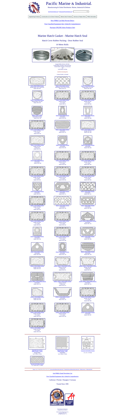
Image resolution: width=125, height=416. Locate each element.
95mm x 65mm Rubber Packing (37, 252)
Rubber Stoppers (82, 369)
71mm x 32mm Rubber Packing (62, 160)
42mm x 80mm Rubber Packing (37, 86)
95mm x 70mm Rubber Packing (62, 252)
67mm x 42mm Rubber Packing (37, 129)
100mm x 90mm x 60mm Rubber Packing (37, 281)
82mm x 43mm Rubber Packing (87, 191)
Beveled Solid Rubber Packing (37, 364)
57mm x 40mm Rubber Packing (87, 100)
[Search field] (81, 12)
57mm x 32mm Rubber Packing (62, 100)
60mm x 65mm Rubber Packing (62, 115)
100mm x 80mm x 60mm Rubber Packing (62, 266)
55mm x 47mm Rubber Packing (87, 86)
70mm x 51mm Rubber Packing (37, 145)
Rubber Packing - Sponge (37, 351)
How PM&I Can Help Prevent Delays (62, 20)
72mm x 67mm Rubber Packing (37, 191)
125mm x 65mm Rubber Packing (88, 312)
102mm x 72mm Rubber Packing (37, 297)
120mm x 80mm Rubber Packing (37, 312)
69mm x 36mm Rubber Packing (62, 129)
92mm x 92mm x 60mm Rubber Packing (87, 221)
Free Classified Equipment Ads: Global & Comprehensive (63, 24)
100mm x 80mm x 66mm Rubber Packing (88, 266)
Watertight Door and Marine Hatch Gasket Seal (71, 369)
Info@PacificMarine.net (53, 11)
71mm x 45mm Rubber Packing (87, 176)
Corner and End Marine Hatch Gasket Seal (56, 369)
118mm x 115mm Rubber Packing (62, 297)
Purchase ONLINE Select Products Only (62, 27)
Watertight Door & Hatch (37, 350)
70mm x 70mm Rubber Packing (37, 160)
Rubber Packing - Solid (62, 351)
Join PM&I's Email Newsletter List (62, 373)
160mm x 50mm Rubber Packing (37, 327)
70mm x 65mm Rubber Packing (62, 145)
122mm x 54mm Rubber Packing (62, 312)
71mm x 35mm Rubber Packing (87, 160)
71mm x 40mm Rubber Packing (37, 176)
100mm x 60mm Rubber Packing (88, 252)
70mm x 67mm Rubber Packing (87, 145)
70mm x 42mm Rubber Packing (87, 129)
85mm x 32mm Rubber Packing (37, 205)
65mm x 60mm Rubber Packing (87, 115)
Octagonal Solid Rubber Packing (88, 350)
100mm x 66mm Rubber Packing (37, 266)
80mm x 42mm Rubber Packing (62, 191)
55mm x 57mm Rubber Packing (37, 100)
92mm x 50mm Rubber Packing (87, 205)
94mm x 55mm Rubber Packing (87, 236)
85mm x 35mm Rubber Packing (62, 205)
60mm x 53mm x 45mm (37, 115)
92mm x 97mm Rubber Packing (37, 236)
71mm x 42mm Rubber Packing (62, 176)
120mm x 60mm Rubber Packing (88, 297)
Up (36, 369)
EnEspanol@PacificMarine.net (65, 11)
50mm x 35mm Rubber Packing (62, 86)
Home (34, 369)
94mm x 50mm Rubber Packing (62, 236)
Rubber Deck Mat (89, 369)
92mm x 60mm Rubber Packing (62, 221)
